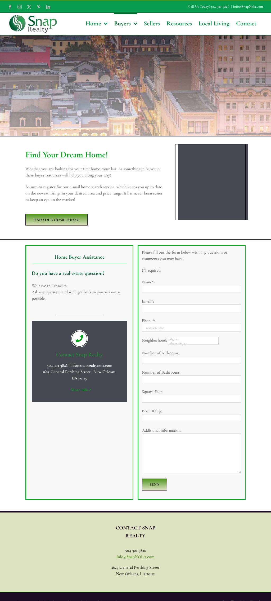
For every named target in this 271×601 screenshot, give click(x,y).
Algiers (193, 339)
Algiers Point (193, 344)
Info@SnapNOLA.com (135, 556)
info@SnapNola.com (248, 6)
